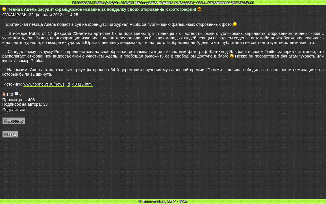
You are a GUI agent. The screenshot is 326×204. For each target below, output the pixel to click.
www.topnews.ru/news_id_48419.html (58, 84)
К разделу (13, 121)
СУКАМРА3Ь (14, 14)
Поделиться (13, 109)
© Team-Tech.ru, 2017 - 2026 (163, 201)
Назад (10, 134)
